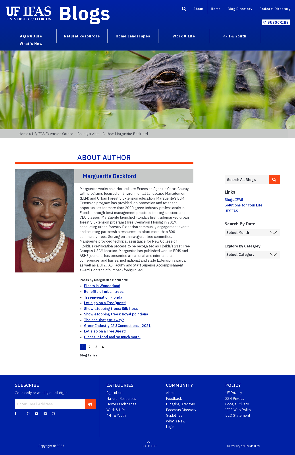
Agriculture (114, 393)
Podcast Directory (275, 9)
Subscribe (278, 22)
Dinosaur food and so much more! (112, 337)
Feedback (174, 398)
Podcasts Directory (181, 410)
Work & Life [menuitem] (184, 36)
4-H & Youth (116, 415)
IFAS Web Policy (238, 410)
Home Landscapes (121, 404)
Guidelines (174, 415)
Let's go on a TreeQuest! (105, 303)
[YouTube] (36, 413)
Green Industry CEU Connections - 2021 (117, 325)
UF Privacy (233, 393)
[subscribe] (90, 404)
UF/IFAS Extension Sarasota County (60, 134)
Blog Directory (240, 9)
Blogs (84, 12)
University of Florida (240, 446)
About (198, 9)
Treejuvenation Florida (103, 297)
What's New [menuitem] (31, 43)
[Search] (184, 9)
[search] (274, 179)
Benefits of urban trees (104, 291)
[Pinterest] (28, 413)
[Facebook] (15, 413)
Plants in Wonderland (102, 286)
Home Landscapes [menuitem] (133, 36)
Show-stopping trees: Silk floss (111, 308)
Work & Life (115, 410)
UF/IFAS (231, 211)
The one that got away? (104, 320)
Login (170, 426)
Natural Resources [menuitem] (82, 36)
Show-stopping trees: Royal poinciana (116, 314)
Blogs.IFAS (234, 199)
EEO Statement (237, 415)
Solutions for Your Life (243, 205)
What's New (175, 421)
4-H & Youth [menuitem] (234, 36)
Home (215, 9)
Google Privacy (237, 404)
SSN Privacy (234, 398)
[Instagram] (53, 413)
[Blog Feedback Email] (45, 413)
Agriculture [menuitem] (31, 36)
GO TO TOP (149, 446)
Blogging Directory (180, 404)
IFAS (257, 446)
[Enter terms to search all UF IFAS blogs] (247, 180)
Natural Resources (121, 398)
